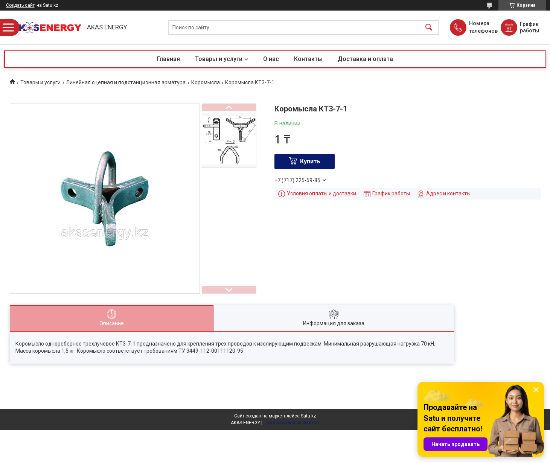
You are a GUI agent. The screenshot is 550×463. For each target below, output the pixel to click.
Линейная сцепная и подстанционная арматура (126, 82)
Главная (168, 58)
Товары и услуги (218, 58)
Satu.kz (308, 416)
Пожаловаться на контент (291, 422)
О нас (271, 58)
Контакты (308, 58)
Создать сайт (20, 5)
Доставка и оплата (365, 58)
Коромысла (205, 82)
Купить (310, 161)
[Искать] (429, 28)
